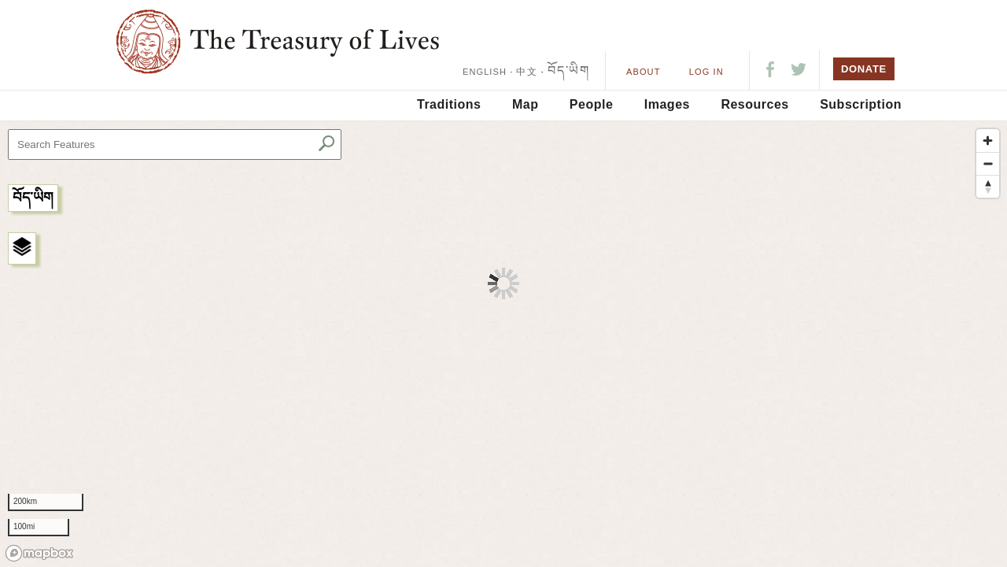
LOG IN (706, 71)
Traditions (449, 104)
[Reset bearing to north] (987, 186)
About (643, 71)
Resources (754, 104)
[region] (503, 344)
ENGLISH (485, 71)
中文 (526, 71)
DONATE (864, 69)
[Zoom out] (987, 163)
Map (525, 104)
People (591, 104)
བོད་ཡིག (568, 70)
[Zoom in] (987, 140)
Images (667, 104)
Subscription (861, 104)
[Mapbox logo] (39, 553)
